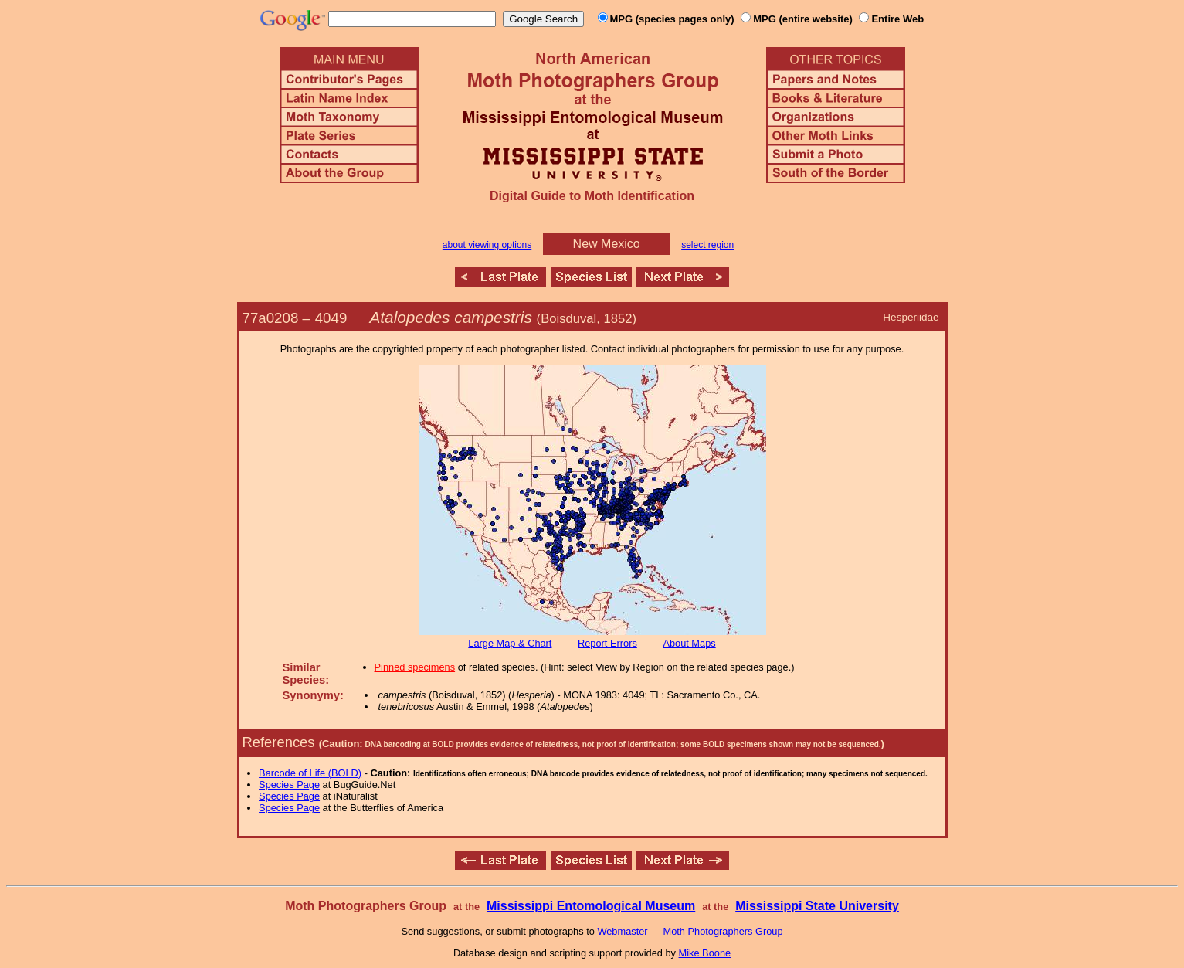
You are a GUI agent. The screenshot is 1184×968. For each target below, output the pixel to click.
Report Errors (607, 643)
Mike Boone (705, 953)
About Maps (689, 643)
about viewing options (487, 244)
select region (707, 244)
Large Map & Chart (509, 643)
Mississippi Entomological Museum (591, 905)
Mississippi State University (817, 905)
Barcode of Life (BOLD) (310, 773)
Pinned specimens (415, 667)
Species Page (289, 784)
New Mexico (606, 243)
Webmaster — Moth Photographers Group (689, 931)
